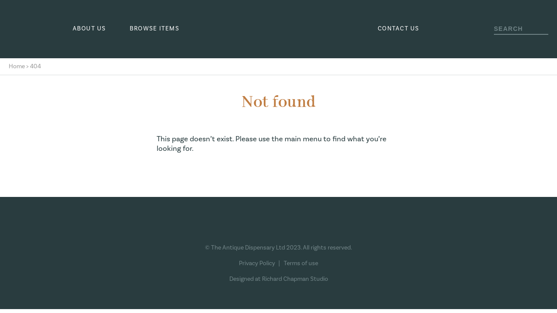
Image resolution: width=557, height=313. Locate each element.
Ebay (309, 229)
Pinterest (283, 229)
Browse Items (154, 29)
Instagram (262, 229)
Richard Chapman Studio (295, 279)
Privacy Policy (257, 263)
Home (17, 66)
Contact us (398, 29)
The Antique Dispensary (278, 29)
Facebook (242, 229)
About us (89, 29)
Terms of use (301, 263)
